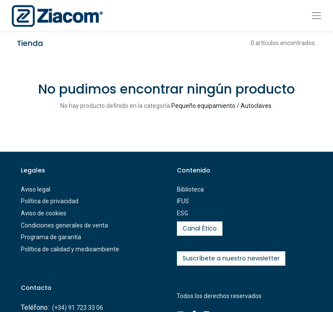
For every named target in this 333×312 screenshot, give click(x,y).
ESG (182, 213)
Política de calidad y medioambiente (70, 249)
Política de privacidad (49, 201)
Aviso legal (35, 189)
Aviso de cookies (43, 213)
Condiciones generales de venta (64, 225)
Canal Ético (200, 228)
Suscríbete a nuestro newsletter (231, 258)
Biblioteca (190, 189)
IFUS (183, 201)
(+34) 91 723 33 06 (77, 307)
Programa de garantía (51, 237)
